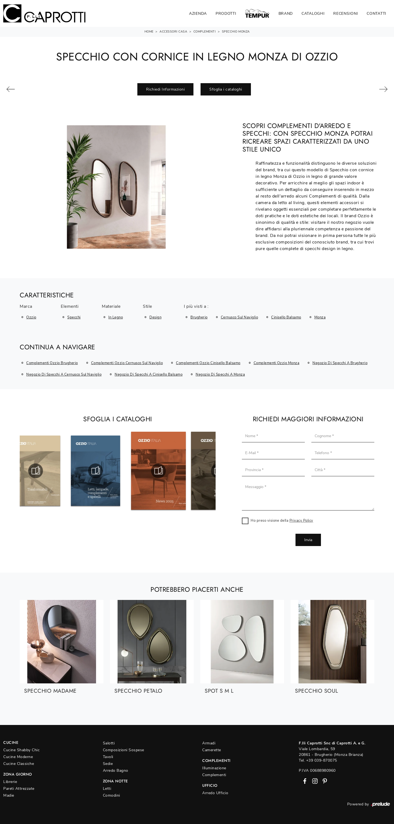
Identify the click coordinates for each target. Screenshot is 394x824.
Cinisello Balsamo (286, 317)
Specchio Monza (236, 32)
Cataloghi (313, 13)
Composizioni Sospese (123, 750)
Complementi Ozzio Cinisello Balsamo (208, 363)
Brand (286, 13)
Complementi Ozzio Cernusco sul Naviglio (127, 363)
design (155, 317)
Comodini (111, 795)
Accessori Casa (173, 32)
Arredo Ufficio (215, 793)
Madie (8, 795)
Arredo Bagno (115, 770)
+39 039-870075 (321, 760)
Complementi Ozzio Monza (277, 363)
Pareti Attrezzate (18, 788)
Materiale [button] (111, 306)
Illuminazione (214, 768)
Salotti (109, 743)
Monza (320, 317)
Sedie (108, 763)
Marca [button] (26, 306)
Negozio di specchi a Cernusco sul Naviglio (64, 374)
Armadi (208, 743)
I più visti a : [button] (196, 306)
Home (148, 32)
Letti (107, 788)
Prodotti (226, 13)
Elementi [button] (70, 306)
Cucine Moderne (18, 756)
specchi (74, 317)
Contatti (376, 13)
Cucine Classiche (18, 763)
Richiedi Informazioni (165, 89)
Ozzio (31, 317)
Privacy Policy (301, 520)
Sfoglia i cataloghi (225, 89)
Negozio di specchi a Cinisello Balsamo (148, 374)
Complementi (204, 32)
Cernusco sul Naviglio (239, 317)
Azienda (198, 13)
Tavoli (108, 756)
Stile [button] (147, 306)
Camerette (211, 750)
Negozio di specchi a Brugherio (339, 363)
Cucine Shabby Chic (21, 750)
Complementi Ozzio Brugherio (52, 363)
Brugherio (199, 317)
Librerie (10, 781)
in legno (115, 317)
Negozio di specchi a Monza (220, 374)
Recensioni (345, 13)
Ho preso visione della (282, 520)
